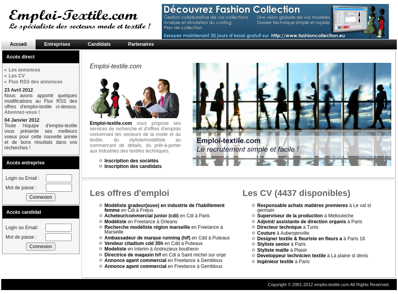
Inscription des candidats (133, 166)
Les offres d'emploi (129, 193)
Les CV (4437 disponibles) (297, 193)
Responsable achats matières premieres (302, 205)
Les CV (17, 76)
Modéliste (115, 221)
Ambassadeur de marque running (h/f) (147, 238)
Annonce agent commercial (135, 260)
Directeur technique (279, 227)
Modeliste (115, 249)
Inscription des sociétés (131, 161)
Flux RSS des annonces (36, 82)
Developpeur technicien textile (291, 255)
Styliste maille (273, 250)
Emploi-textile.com (111, 123)
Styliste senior (273, 244)
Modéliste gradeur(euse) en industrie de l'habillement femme (164, 208)
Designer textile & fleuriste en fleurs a (299, 238)
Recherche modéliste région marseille (147, 227)
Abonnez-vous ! (22, 112)
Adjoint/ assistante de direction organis (301, 221)
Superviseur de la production (290, 216)
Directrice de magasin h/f (132, 255)
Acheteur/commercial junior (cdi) (141, 216)
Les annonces (24, 70)
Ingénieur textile (275, 261)
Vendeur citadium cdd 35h (133, 243)
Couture (266, 233)
